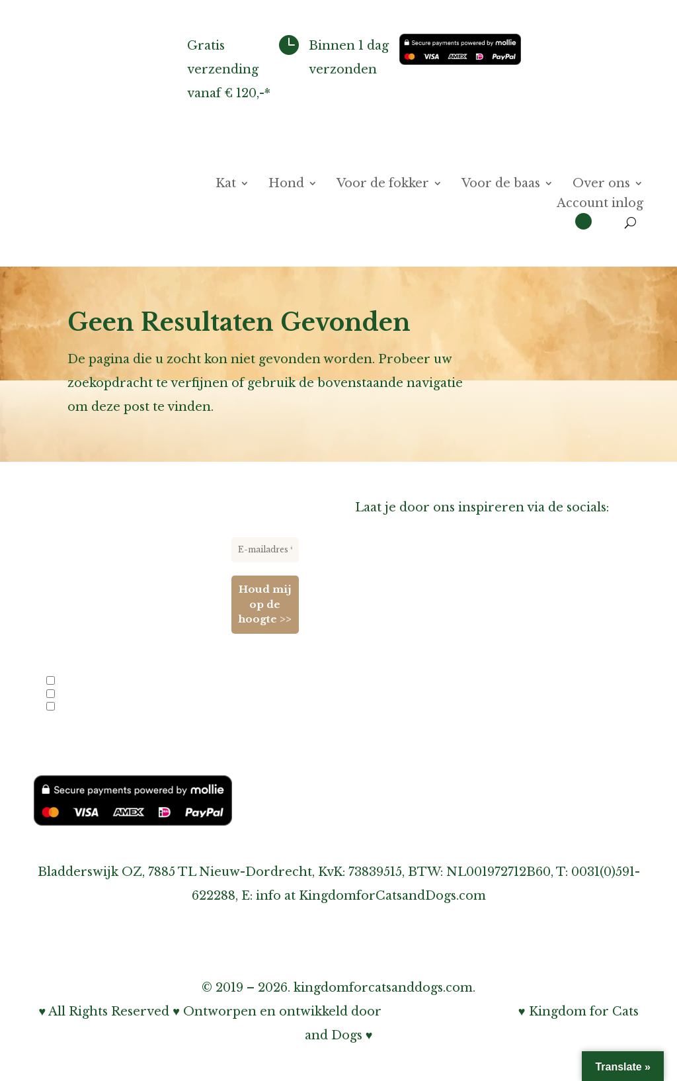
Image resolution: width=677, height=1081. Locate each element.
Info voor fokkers (88, 681)
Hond (286, 185)
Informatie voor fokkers (429, 639)
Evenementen (80, 707)
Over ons (601, 185)
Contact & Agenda (411, 615)
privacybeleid (168, 743)
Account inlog (600, 204)
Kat (226, 185)
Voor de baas (500, 185)
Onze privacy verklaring (430, 734)
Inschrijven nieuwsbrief (429, 663)
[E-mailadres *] (265, 549)
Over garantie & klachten (434, 710)
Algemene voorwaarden (430, 782)
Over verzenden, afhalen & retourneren (480, 686)
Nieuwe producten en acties (109, 694)
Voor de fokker (383, 185)
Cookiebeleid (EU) (411, 758)
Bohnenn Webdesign (450, 1011)
